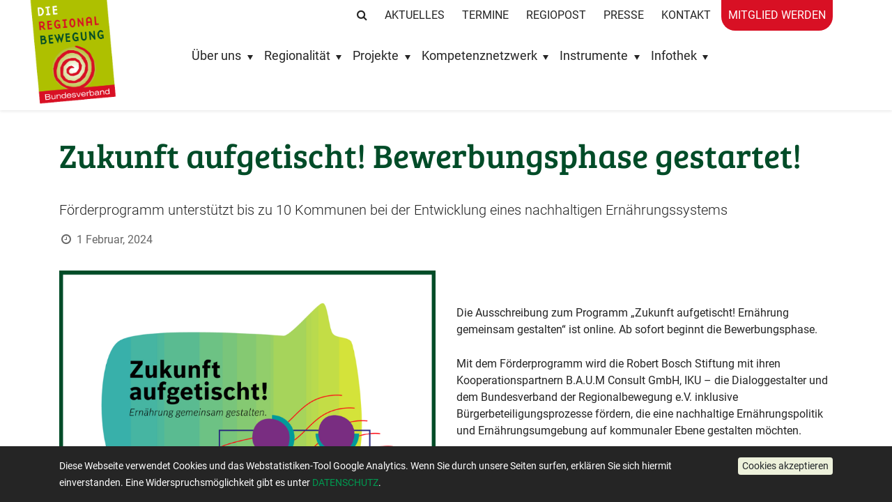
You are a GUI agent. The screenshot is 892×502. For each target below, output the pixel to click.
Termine (485, 15)
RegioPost (556, 15)
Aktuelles (415, 15)
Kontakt (686, 15)
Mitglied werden (777, 15)
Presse (623, 15)
